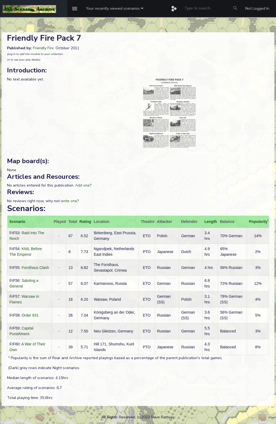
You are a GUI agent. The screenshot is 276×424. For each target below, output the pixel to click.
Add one (82, 185)
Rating (85, 221)
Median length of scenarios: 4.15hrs (37, 377)
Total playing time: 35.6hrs (30, 397)
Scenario (17, 221)
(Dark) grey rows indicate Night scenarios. (43, 367)
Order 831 (30, 315)
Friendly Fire (43, 48)
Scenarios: (26, 208)
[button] (114, 8)
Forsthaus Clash (35, 267)
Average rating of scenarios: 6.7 (34, 387)
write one (69, 201)
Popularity (258, 221)
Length (210, 221)
